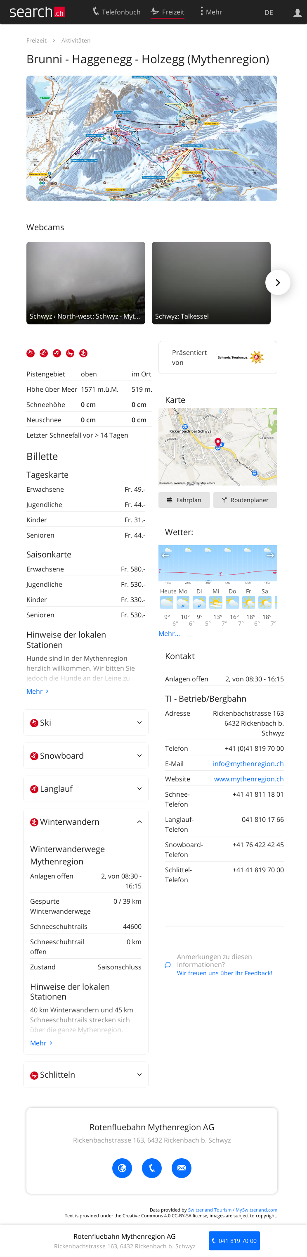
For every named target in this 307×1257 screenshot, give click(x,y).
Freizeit (36, 40)
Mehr (34, 691)
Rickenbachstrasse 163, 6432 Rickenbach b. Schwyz (152, 1140)
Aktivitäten (76, 40)
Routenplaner (250, 500)
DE (268, 12)
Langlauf (51, 788)
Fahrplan (189, 500)
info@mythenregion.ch (248, 763)
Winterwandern (64, 821)
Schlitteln (52, 1074)
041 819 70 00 (238, 1241)
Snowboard (57, 755)
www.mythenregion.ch (249, 778)
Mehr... (169, 633)
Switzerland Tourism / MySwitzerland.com (232, 1210)
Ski (40, 722)
